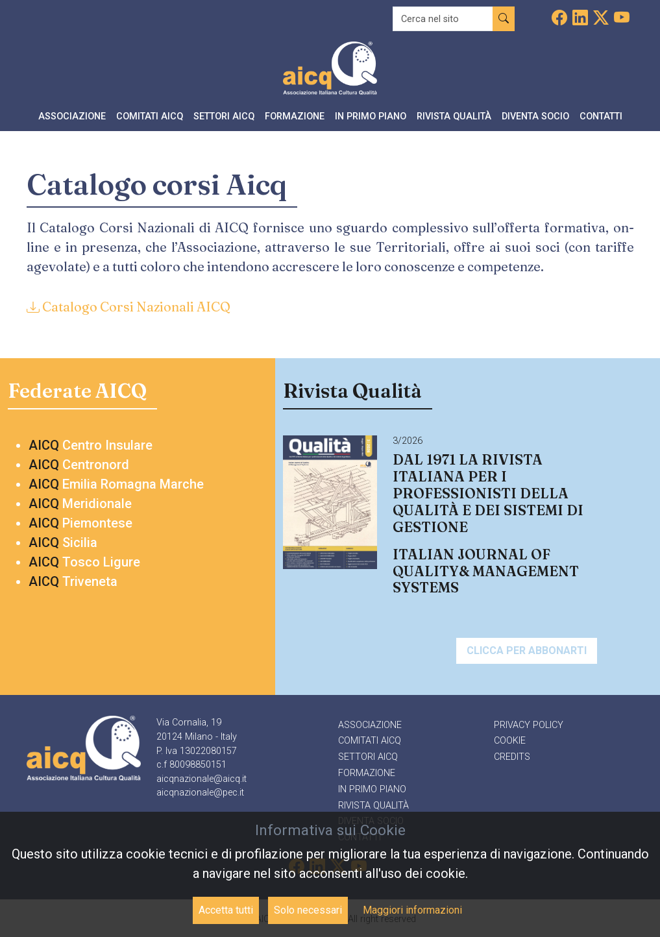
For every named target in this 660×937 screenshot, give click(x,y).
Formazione (366, 773)
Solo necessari (308, 910)
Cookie (510, 740)
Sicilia (63, 542)
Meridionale (80, 503)
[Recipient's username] (443, 18)
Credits (512, 756)
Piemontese (80, 523)
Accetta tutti (226, 910)
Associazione (370, 725)
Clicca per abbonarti (527, 650)
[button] (72, 118)
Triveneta (73, 581)
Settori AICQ (368, 756)
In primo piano (372, 789)
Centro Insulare (91, 445)
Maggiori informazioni (412, 910)
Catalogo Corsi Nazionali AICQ (128, 306)
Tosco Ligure (84, 562)
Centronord (79, 464)
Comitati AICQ (369, 740)
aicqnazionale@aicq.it (201, 779)
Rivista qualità (373, 805)
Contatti (601, 116)
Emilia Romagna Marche (116, 484)
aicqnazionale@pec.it (200, 792)
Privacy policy (528, 725)
